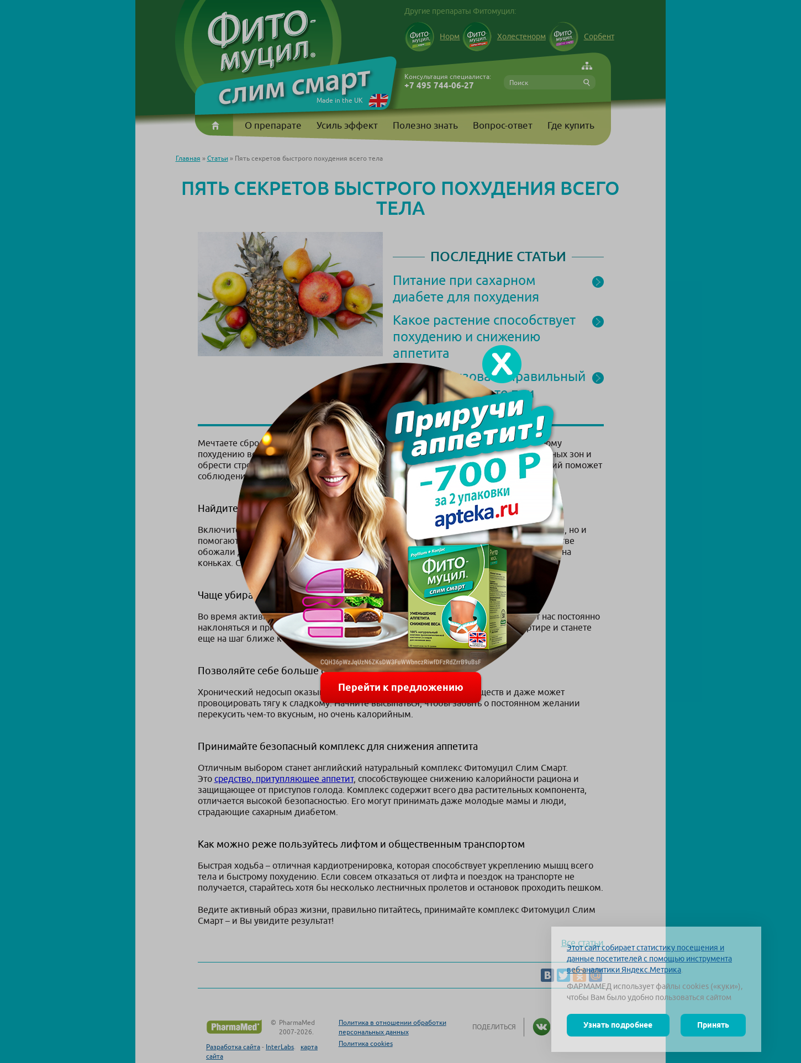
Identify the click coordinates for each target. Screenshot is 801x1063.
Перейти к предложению (400, 687)
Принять (713, 1024)
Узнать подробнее (617, 1024)
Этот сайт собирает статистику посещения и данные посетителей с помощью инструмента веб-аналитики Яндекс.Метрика (649, 958)
